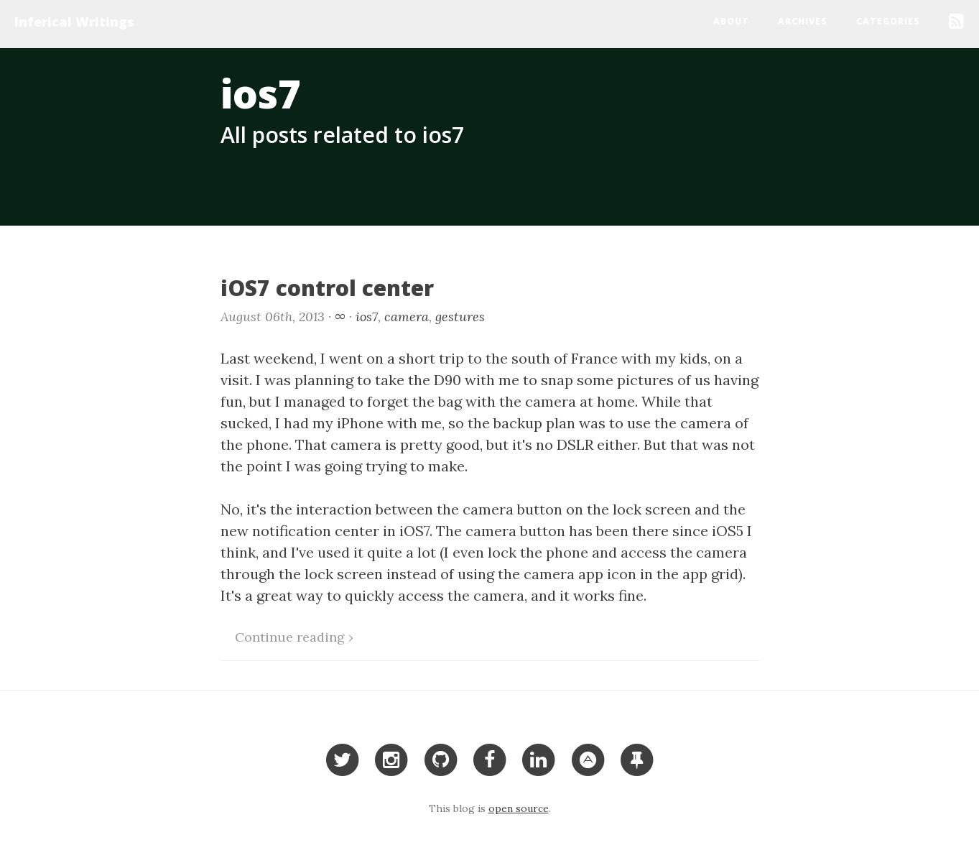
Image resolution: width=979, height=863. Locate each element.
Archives (802, 21)
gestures (460, 316)
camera (406, 316)
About (731, 21)
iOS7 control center (327, 288)
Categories (888, 21)
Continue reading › (294, 637)
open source (518, 808)
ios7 (367, 316)
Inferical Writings (74, 21)
